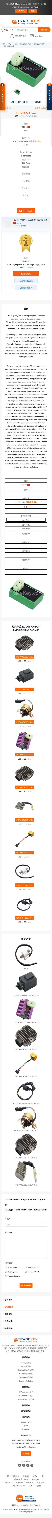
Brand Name (12, 1267)
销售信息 (8, 1314)
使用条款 (14, 1505)
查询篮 (26, 1479)
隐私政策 (24, 1505)
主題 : (7, 1219)
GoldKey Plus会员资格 (25, 1370)
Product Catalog (14, 1276)
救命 (26, 1426)
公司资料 (8, 1299)
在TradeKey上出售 (26, 1392)
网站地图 (29, 1482)
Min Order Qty (33, 1267)
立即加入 (21, 11)
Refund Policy (26, 1422)
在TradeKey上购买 (26, 1396)
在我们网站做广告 (18, 1485)
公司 (42, 1476)
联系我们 (26, 1453)
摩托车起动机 (9, 46)
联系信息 (8, 1321)
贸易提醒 (35, 1479)
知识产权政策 (35, 1505)
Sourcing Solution (26, 1381)
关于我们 (8, 1482)
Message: (9, 1232)
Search (44, 29)
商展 (30, 1485)
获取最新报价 (41, 108)
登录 (32, 11)
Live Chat (38, 36)
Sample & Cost (33, 1272)
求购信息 (26, 1476)
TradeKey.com (24, 1509)
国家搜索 (16, 1479)
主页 (3, 44)
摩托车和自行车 (25, 44)
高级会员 (19, 1482)
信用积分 (8, 1328)
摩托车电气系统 (39, 44)
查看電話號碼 (26, 281)
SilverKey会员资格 (26, 1377)
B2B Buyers (26, 1429)
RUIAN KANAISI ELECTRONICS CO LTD (30, 220)
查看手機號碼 (26, 287)
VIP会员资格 (26, 1366)
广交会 (38, 1485)
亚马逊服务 (26, 1410)
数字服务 (26, 1405)
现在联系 (25, 210)
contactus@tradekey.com (26, 1447)
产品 (9, 44)
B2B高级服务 (26, 1363)
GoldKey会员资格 (26, 1373)
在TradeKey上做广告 (26, 1399)
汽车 (15, 44)
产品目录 (8, 1307)
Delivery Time (13, 1272)
